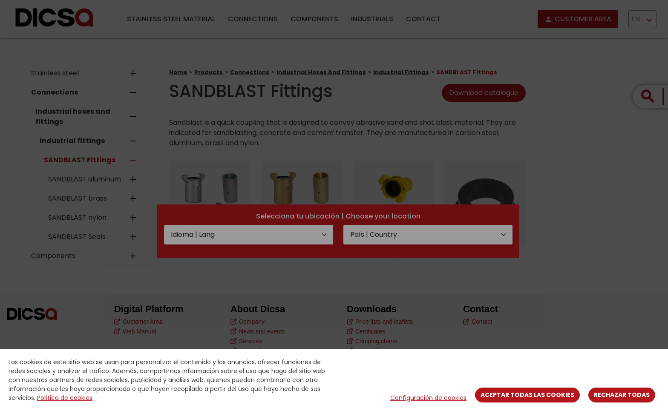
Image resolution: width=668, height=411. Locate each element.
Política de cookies (64, 398)
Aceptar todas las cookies (527, 395)
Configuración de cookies (428, 398)
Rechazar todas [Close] (622, 395)
